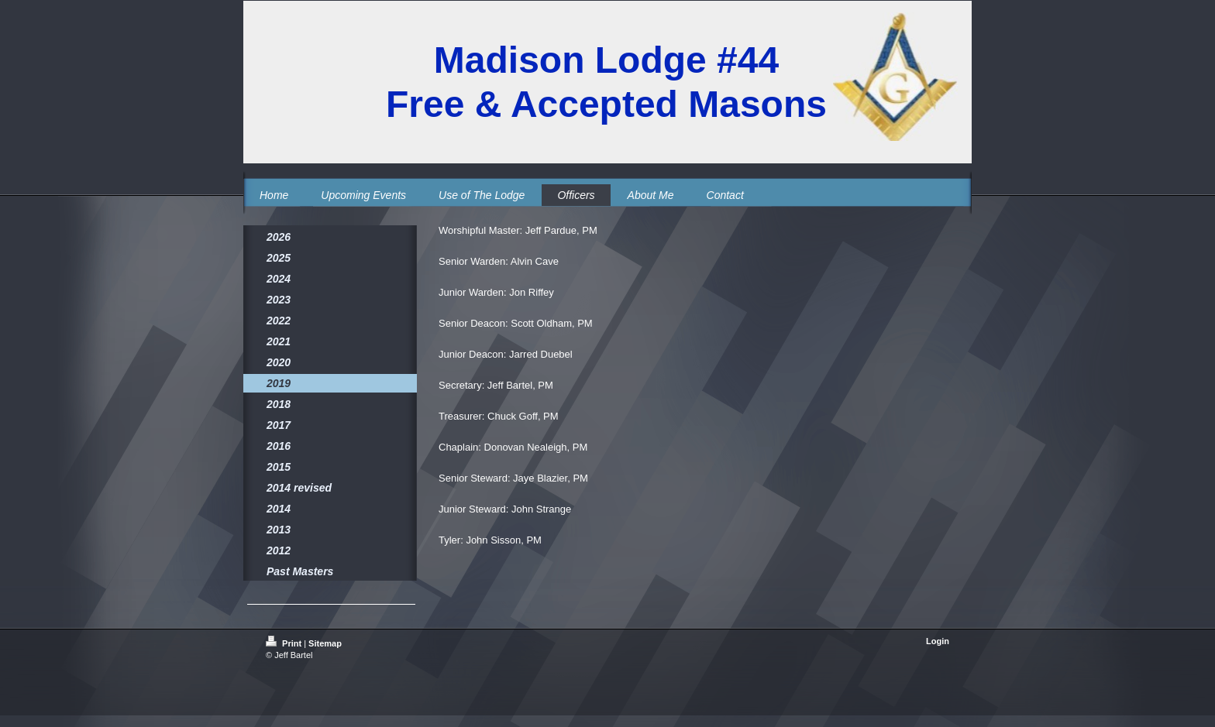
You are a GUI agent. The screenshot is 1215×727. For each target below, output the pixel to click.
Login (937, 641)
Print (285, 643)
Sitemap (325, 643)
